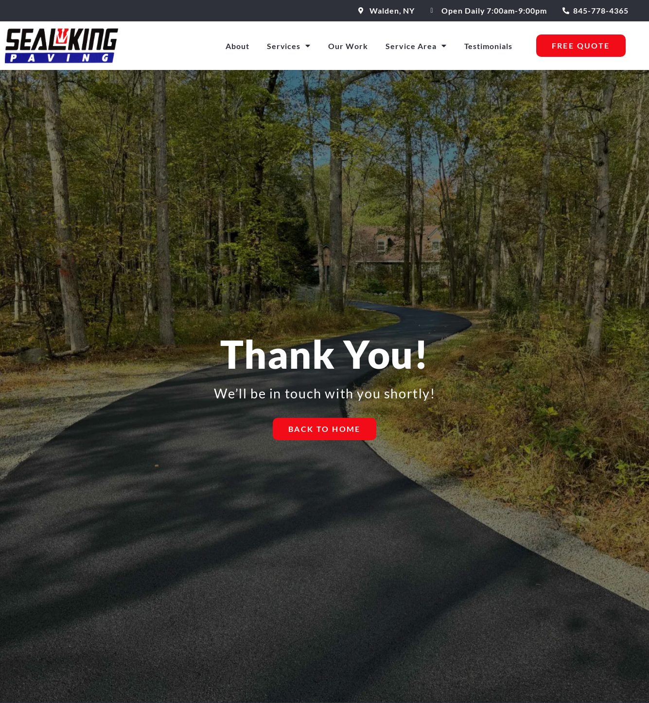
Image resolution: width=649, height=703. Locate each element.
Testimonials (488, 46)
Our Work (348, 46)
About (237, 46)
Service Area (416, 45)
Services (289, 45)
